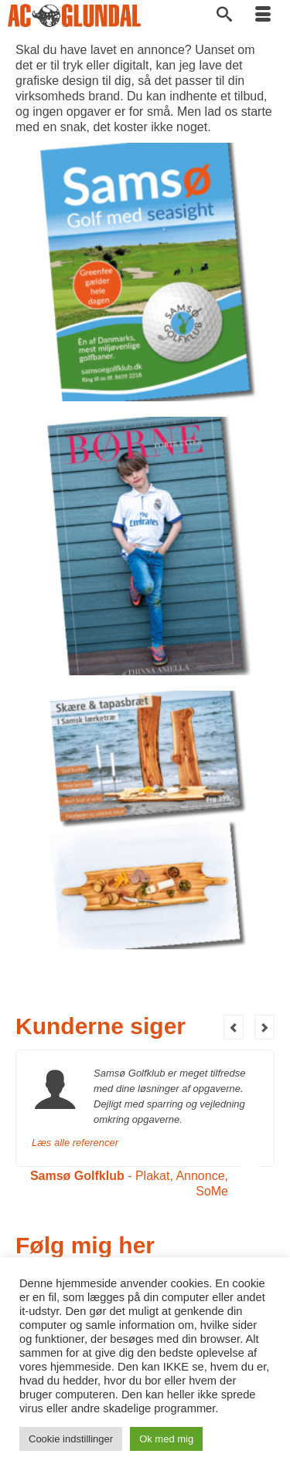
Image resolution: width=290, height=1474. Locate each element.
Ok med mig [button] (166, 1439)
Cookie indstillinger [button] (71, 1439)
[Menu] (263, 15)
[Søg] (224, 15)
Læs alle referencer (75, 1142)
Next (264, 1027)
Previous (233, 1027)
